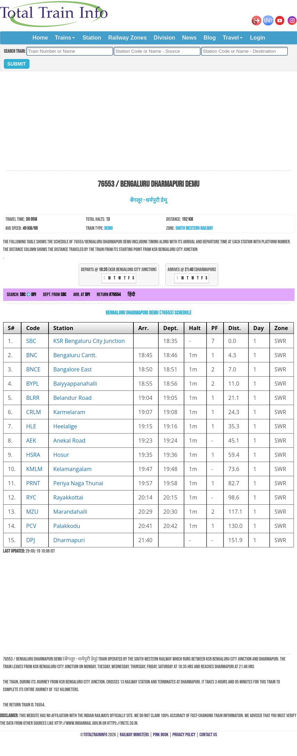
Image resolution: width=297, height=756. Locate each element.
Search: (21, 294)
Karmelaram (69, 412)
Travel (231, 38)
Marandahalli (70, 511)
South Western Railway (194, 228)
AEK (31, 440)
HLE (31, 426)
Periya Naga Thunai (78, 483)
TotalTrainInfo (95, 735)
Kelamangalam (72, 469)
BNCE (33, 369)
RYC (31, 497)
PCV (31, 526)
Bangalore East (72, 369)
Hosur (61, 455)
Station (91, 38)
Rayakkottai (68, 497)
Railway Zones (127, 38)
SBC (31, 341)
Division (164, 38)
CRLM (33, 412)
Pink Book (160, 735)
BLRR (32, 398)
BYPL (32, 383)
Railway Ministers (134, 735)
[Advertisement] (148, 121)
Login (257, 38)
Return (109, 294)
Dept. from (54, 294)
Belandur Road (72, 398)
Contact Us (208, 735)
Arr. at (81, 294)
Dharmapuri (69, 540)
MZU (32, 511)
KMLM (34, 469)
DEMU (108, 228)
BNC (31, 355)
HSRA (33, 455)
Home (40, 38)
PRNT (33, 483)
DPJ (30, 540)
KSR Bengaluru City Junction (89, 341)
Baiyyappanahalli (75, 383)
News (189, 38)
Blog (209, 38)
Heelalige (65, 426)
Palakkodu (66, 526)
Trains (63, 38)
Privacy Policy (184, 735)
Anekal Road (69, 440)
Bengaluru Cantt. (75, 355)
